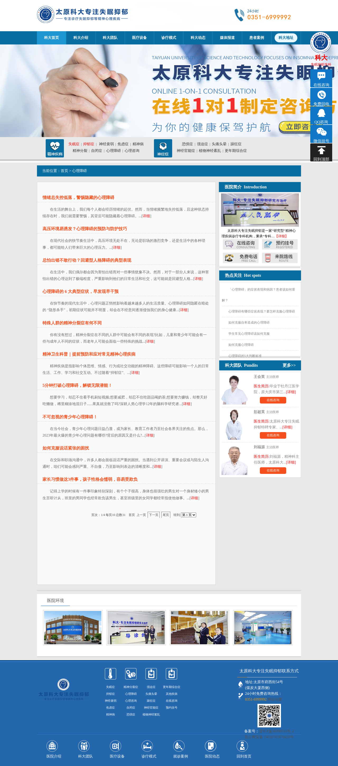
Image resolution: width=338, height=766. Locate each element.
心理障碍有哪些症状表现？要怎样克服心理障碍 (261, 311)
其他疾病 (171, 693)
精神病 (138, 144)
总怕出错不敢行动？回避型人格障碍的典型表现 (87, 260)
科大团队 (110, 38)
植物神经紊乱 (210, 151)
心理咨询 (132, 151)
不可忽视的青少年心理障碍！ (70, 417)
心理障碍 (113, 151)
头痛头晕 (219, 144)
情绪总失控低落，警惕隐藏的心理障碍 (78, 197)
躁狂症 (236, 144)
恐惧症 (187, 144)
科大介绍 (80, 38)
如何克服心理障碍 (241, 345)
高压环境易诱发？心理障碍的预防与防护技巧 (85, 228)
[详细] (291, 392)
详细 (146, 216)
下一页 (153, 515)
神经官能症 (186, 151)
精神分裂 (80, 151)
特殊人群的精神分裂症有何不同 (72, 323)
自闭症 (96, 151)
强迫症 (202, 144)
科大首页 (51, 38)
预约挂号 (171, 707)
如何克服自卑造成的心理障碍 (249, 322)
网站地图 (274, 699)
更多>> (289, 365)
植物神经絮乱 (151, 714)
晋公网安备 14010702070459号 (269, 737)
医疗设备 (139, 38)
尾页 (166, 515)
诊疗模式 (168, 38)
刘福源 (259, 447)
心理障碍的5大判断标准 (245, 356)
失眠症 (73, 144)
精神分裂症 (131, 686)
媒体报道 (227, 38)
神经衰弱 (106, 144)
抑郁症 (88, 144)
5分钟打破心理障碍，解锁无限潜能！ (77, 385)
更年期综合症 (236, 151)
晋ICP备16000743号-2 (276, 731)
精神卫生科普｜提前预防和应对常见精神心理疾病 (89, 354)
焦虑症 (123, 144)
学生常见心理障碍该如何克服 (249, 334)
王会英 (259, 377)
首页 (64, 171)
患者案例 (256, 38)
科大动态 (198, 38)
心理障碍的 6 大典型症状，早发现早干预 (81, 291)
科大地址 (286, 38)
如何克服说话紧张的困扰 (66, 448)
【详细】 (281, 236)
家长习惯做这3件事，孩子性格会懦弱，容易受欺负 (90, 479)
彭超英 (259, 412)
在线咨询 (273, 400)
